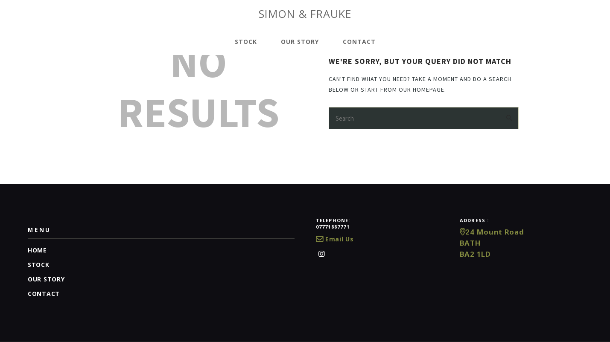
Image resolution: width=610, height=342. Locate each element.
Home (37, 250)
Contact (44, 294)
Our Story (46, 279)
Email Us (335, 239)
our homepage (421, 89)
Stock (39, 265)
